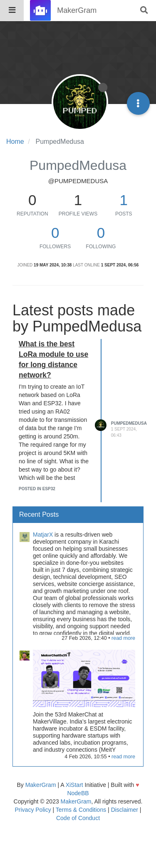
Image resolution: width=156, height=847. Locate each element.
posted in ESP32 (37, 488)
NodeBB (78, 793)
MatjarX (43, 534)
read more (123, 638)
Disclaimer (124, 809)
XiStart (74, 785)
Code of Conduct (78, 818)
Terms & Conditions (81, 809)
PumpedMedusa (129, 423)
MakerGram (40, 785)
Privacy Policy (33, 809)
